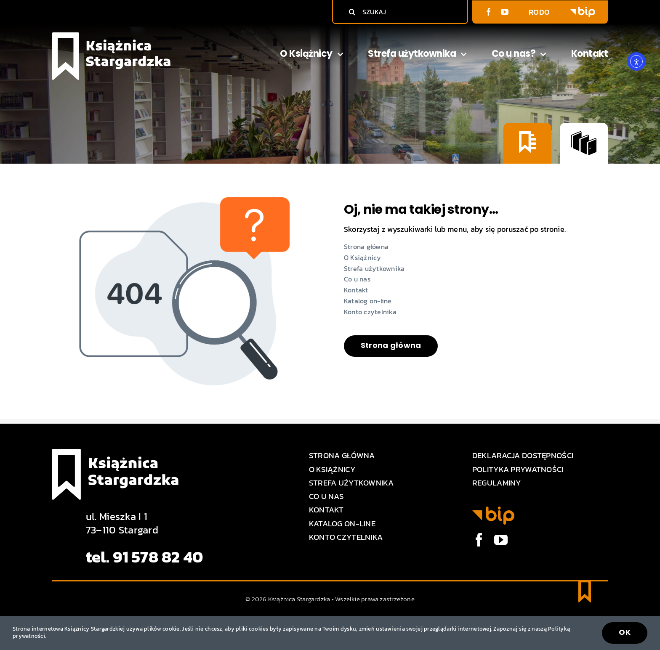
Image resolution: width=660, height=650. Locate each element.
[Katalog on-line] (584, 143)
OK (625, 632)
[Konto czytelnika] (527, 143)
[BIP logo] (582, 10)
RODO (539, 12)
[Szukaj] (351, 11)
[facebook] (488, 12)
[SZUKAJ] (402, 11)
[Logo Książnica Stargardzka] (111, 36)
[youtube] (504, 12)
